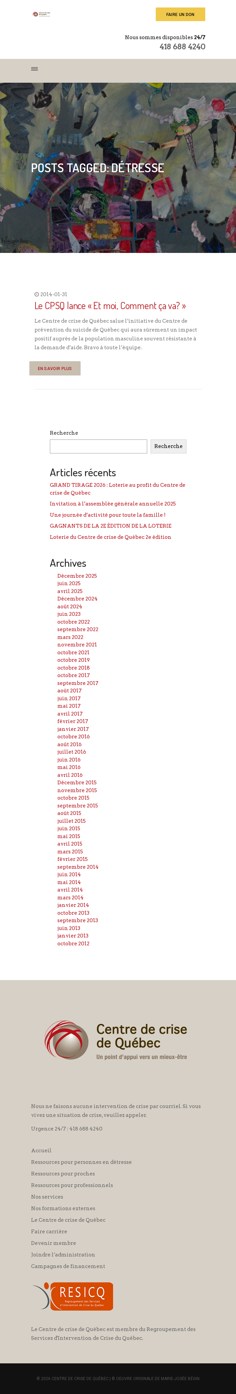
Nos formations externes (63, 1208)
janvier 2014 (73, 905)
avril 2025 (70, 591)
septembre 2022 (77, 629)
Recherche (64, 433)
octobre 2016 (73, 737)
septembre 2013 (77, 920)
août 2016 (69, 744)
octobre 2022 (73, 622)
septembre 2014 (78, 867)
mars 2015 (70, 852)
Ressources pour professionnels (72, 1185)
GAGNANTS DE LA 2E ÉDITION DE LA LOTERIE (110, 526)
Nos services (47, 1197)
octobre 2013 (73, 913)
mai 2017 (69, 706)
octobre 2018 (73, 668)
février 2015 (72, 859)
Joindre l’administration (63, 1255)
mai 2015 (68, 836)
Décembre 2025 (77, 576)
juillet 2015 (71, 821)
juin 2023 (69, 614)
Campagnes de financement (68, 1266)
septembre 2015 (77, 806)
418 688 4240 (182, 46)
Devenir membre (53, 1243)
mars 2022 (70, 637)
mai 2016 (69, 767)
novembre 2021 (77, 645)
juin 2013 (68, 928)
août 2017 (69, 691)
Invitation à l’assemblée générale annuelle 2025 (113, 504)
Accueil (41, 1151)
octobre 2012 (73, 944)
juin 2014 (69, 874)
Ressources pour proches (63, 1174)
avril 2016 (70, 775)
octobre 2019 (73, 660)
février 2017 (72, 721)
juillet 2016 (71, 752)
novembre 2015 (77, 790)
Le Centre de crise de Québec (68, 1220)
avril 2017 (70, 714)
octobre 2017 (73, 675)
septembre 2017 (77, 683)
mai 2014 (69, 882)
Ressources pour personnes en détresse (81, 1162)
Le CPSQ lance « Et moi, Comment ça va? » (110, 305)
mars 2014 (70, 898)
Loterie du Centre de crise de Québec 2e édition (110, 537)
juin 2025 (69, 583)
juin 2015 (68, 829)
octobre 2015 (73, 798)
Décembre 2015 (77, 783)
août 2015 (69, 813)
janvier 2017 (73, 729)
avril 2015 (69, 844)
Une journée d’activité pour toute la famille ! (108, 515)
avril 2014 (70, 890)
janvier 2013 (72, 936)
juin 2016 (69, 760)
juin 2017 (69, 698)
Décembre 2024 (77, 599)
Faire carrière (49, 1232)
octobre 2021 (73, 653)
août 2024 (69, 607)
